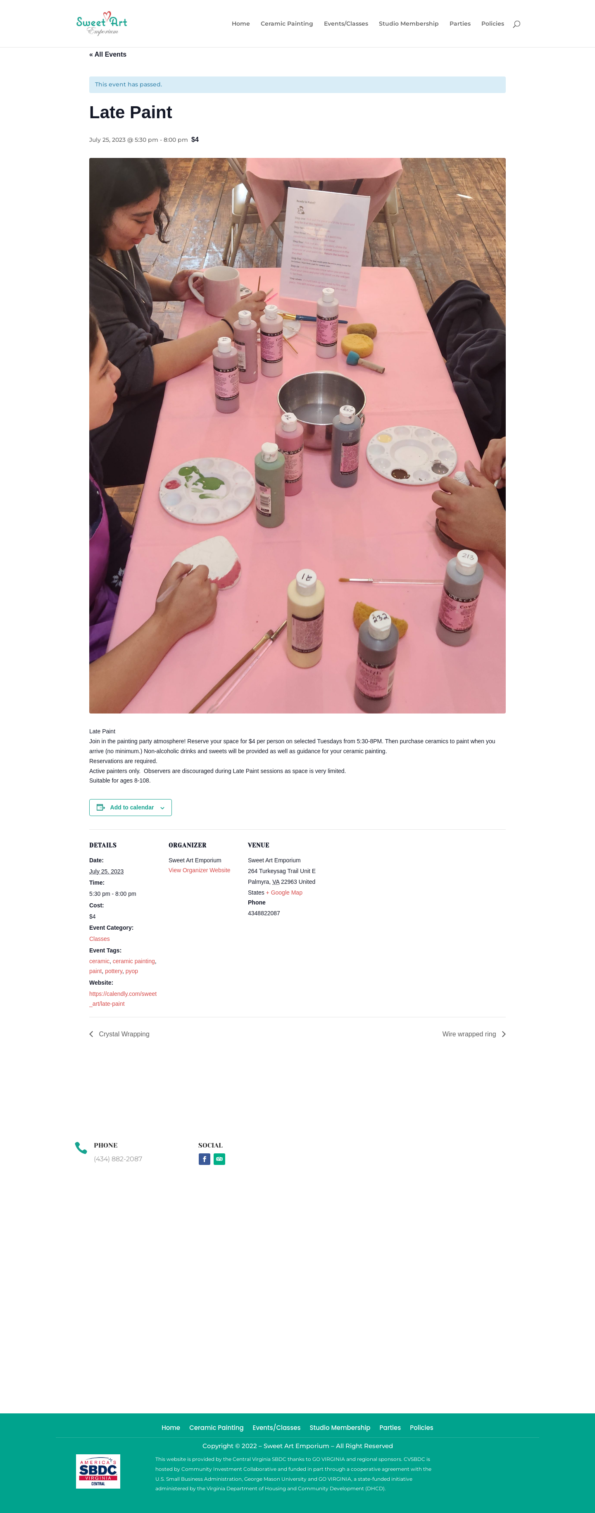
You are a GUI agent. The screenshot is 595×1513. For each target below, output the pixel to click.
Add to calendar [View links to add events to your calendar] (132, 807)
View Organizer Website (200, 870)
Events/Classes (346, 24)
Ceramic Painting (287, 24)
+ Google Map (284, 892)
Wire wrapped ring (470, 1034)
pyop (132, 971)
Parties (460, 24)
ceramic (99, 961)
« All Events (107, 54)
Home (241, 24)
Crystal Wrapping (123, 1034)
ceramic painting (134, 961)
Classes (99, 938)
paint (95, 971)
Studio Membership (409, 24)
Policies (492, 24)
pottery (113, 971)
